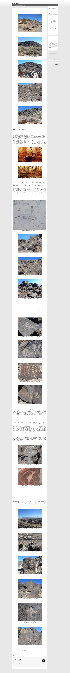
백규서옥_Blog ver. (15, 3)
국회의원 (51, 41)
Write (57, 3)
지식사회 (50, 45)
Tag (42, 3)
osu (54, 44)
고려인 (56, 41)
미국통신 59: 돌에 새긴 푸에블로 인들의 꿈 (18, 9)
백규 (53, 41)
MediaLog (44, 3)
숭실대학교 (53, 42)
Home (40, 3)
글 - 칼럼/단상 (45, 7)
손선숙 (54, 41)
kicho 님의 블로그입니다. (19, 660)
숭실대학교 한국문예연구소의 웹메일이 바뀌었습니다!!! (53, 9)
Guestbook (52, 3)
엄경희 (53, 43)
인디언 (51, 42)
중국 (49, 42)
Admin (55, 3)
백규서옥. (50, 62)
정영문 (56, 45)
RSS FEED (57, 64)
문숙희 (54, 45)
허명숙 (52, 45)
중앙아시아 (50, 44)
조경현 (55, 43)
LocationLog (48, 3)
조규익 (53, 44)
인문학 (55, 42)
